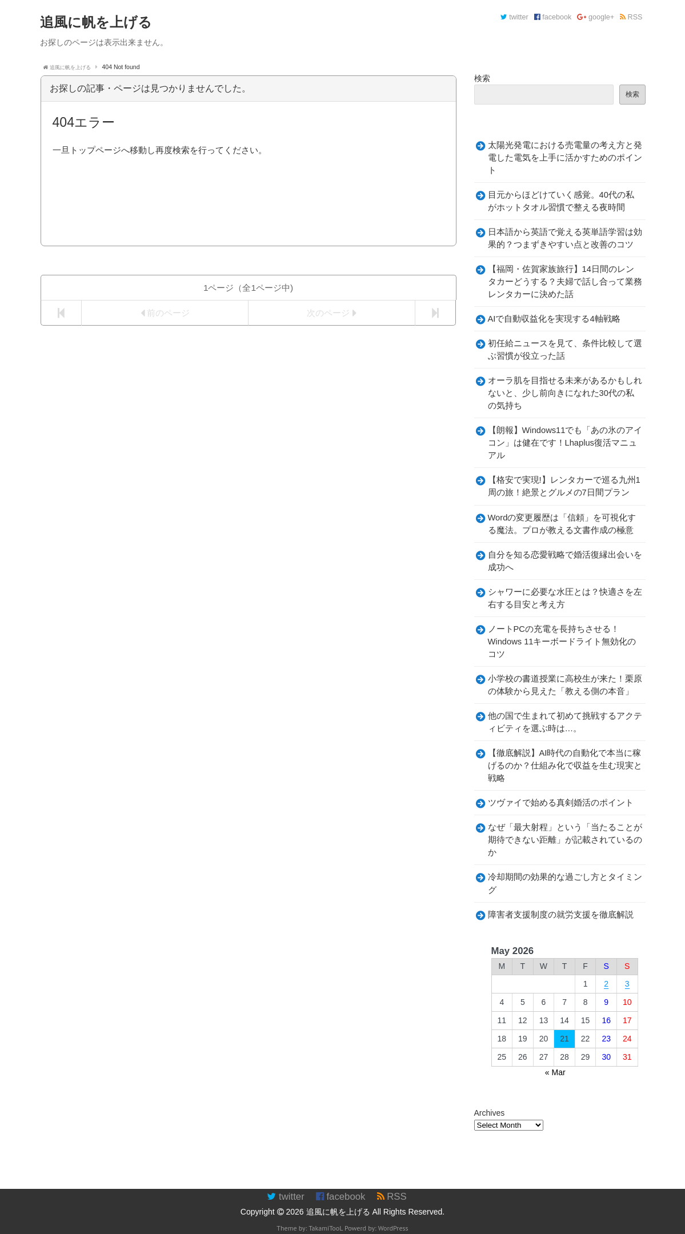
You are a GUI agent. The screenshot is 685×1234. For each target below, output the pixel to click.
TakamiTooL (326, 1228)
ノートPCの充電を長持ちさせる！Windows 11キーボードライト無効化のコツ (562, 641)
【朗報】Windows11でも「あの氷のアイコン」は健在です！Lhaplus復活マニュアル (565, 443)
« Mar (555, 1072)
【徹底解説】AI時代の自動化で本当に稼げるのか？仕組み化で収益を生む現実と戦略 (565, 765)
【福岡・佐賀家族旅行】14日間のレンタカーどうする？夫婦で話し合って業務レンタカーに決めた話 (565, 282)
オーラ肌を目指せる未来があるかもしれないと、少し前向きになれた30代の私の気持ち (565, 393)
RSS (631, 17)
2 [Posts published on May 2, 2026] (606, 983)
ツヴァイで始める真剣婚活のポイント (561, 802)
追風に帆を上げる (338, 1211)
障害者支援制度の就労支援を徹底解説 (561, 914)
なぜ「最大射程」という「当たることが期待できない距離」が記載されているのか (565, 840)
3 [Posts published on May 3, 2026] (627, 983)
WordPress (393, 1228)
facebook (553, 17)
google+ (595, 17)
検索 (482, 78)
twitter (514, 17)
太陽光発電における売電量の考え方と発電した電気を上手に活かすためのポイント (565, 158)
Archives (489, 1112)
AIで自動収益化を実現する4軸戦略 (554, 318)
